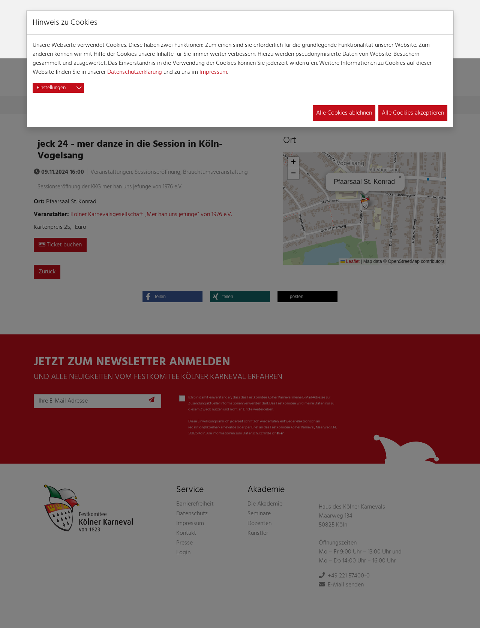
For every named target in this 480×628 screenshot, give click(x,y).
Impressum (213, 72)
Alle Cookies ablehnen (344, 113)
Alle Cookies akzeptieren (413, 113)
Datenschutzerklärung (134, 72)
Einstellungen (51, 88)
